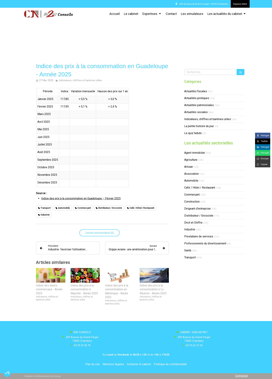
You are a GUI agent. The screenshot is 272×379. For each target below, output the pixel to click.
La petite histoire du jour (199, 126)
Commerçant (192, 194)
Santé (187, 250)
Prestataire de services (198, 236)
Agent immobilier (194, 152)
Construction (192, 201)
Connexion (241, 375)
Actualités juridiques (196, 98)
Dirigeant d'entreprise (197, 208)
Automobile (191, 180)
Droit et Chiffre (193, 222)
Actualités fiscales (195, 91)
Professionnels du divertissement (205, 243)
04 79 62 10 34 (194, 345)
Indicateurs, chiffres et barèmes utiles (207, 119)
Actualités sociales (196, 112)
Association (191, 173)
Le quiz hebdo (193, 133)
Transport (190, 257)
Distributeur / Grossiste (198, 215)
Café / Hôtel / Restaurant (199, 187)
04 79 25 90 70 (82, 345)
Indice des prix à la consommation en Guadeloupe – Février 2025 (81, 198)
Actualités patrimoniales (199, 105)
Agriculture (190, 159)
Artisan (188, 166)
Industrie (189, 229)
